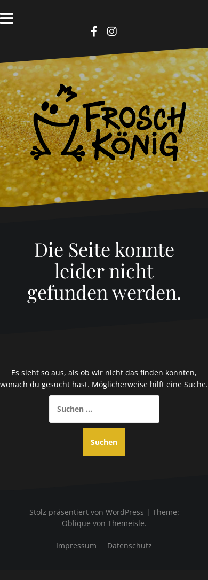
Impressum (76, 545)
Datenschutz (129, 545)
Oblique (76, 523)
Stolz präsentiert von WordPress (86, 512)
